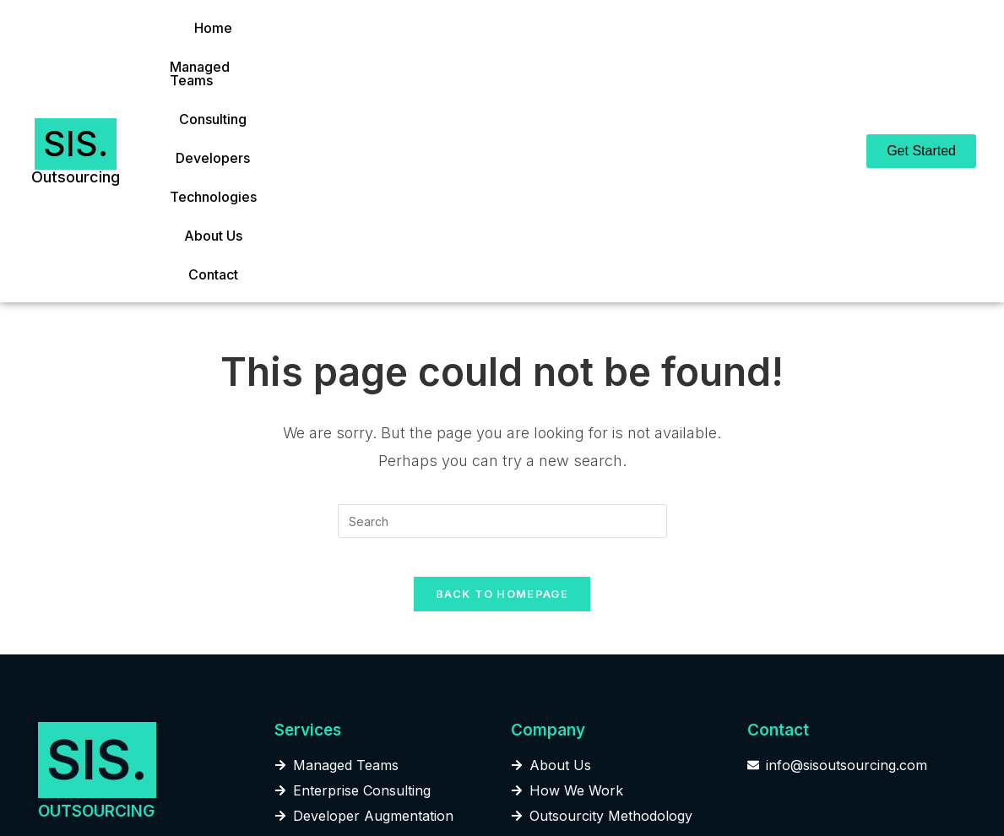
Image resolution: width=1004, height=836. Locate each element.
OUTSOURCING (96, 622)
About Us (700, 50)
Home (216, 50)
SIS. (75, 42)
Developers (506, 50)
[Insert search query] (502, 319)
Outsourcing (75, 75)
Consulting (415, 50)
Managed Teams (308, 50)
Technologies (607, 50)
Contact (775, 50)
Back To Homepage (502, 404)
